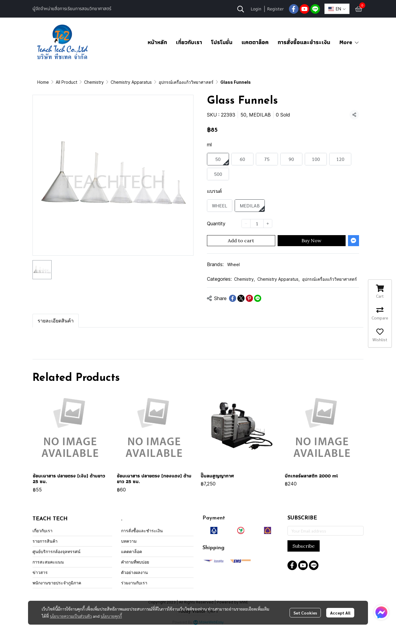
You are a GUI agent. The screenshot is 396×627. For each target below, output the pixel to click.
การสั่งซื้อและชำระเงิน (304, 42)
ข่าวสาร (40, 572)
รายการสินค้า (45, 541)
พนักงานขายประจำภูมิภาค (57, 582)
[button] (241, 9)
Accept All (340, 612)
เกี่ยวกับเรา (189, 42)
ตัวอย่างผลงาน (134, 572)
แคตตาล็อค (255, 42)
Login (256, 9)
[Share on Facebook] (232, 298)
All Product (66, 82)
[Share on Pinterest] (249, 298)
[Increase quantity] (268, 223)
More (349, 42)
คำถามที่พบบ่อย (135, 561)
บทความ (129, 541)
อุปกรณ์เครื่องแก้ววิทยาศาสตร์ (186, 82)
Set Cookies (305, 612)
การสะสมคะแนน (48, 561)
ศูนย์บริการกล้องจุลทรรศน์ (57, 551)
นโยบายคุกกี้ (111, 616)
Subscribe (304, 546)
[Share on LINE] (257, 298)
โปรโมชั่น (222, 42)
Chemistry (94, 82)
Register (275, 9)
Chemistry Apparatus (131, 82)
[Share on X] (241, 298)
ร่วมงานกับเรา (134, 582)
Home (43, 82)
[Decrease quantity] (246, 223)
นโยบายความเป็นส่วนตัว (71, 616)
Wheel (233, 264)
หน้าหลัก (157, 42)
